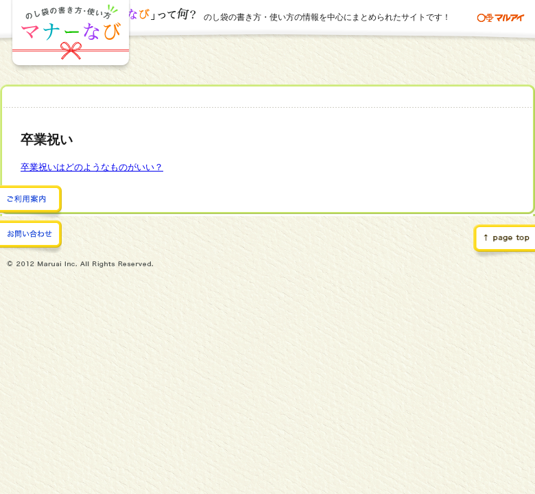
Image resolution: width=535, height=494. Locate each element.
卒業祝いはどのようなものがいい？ (92, 167)
